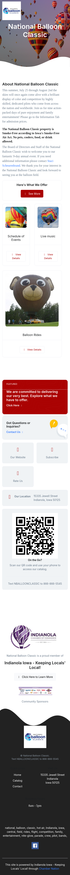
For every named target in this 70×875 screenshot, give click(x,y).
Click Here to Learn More (35, 676)
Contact (17, 786)
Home (17, 774)
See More (32, 193)
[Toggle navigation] (64, 11)
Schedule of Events (16, 238)
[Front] (12, 10)
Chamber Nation (49, 868)
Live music (48, 236)
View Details (16, 256)
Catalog (17, 780)
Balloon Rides (32, 335)
